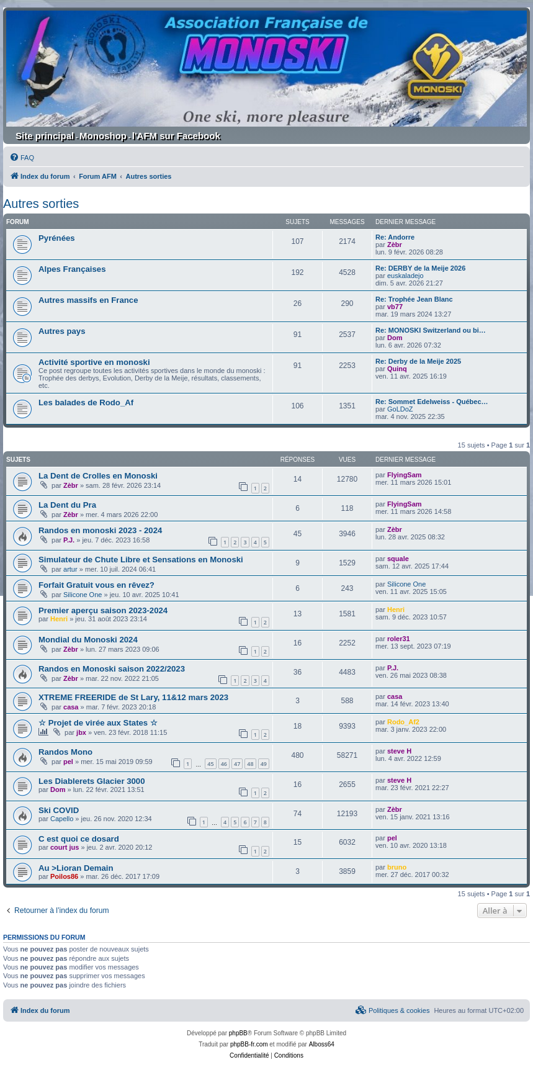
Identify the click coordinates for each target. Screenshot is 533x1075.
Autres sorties (41, 203)
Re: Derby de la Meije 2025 (418, 361)
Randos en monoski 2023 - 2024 (100, 530)
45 (210, 764)
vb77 (395, 306)
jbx (81, 732)
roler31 (398, 638)
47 (237, 764)
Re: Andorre (394, 237)
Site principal (45, 135)
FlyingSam (404, 475)
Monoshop (103, 135)
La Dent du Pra (67, 505)
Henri (59, 619)
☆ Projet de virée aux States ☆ (98, 722)
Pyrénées (56, 238)
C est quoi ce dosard (78, 838)
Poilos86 (64, 876)
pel (68, 761)
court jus (64, 847)
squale (398, 558)
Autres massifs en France (88, 300)
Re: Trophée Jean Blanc (414, 299)
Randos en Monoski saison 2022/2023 (111, 668)
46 (224, 764)
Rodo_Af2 (403, 722)
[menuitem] (21, 157)
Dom (394, 337)
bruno (396, 867)
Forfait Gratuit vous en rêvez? (96, 585)
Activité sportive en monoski (94, 362)
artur (70, 569)
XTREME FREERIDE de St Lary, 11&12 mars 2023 (133, 697)
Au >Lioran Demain (76, 868)
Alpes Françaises (72, 269)
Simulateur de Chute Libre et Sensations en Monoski (140, 559)
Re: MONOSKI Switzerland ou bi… (430, 330)
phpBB (238, 1033)
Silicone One (82, 594)
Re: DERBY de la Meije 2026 (420, 268)
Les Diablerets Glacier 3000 (91, 781)
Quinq (397, 368)
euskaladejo (405, 275)
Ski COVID (58, 810)
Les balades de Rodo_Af (85, 402)
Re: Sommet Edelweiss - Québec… (431, 401)
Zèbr (394, 244)
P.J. (68, 540)
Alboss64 (321, 1044)
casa (70, 707)
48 (250, 764)
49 (264, 764)
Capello (61, 818)
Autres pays (62, 331)
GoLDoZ (400, 409)
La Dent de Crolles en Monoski (98, 475)
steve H (399, 751)
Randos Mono (65, 752)
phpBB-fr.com (249, 1044)
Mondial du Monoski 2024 (88, 639)
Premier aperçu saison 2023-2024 (103, 610)
